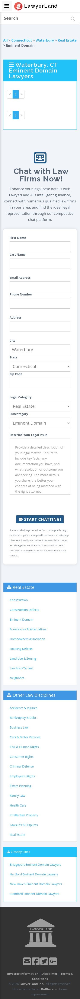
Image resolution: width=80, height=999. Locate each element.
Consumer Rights (21, 757)
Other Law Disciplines (34, 695)
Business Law (19, 727)
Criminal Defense (22, 766)
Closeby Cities (20, 852)
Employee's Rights (22, 776)
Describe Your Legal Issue (28, 435)
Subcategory (19, 414)
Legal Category (21, 397)
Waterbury (45, 40)
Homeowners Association (27, 639)
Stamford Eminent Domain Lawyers (34, 894)
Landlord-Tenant (21, 668)
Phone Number (21, 294)
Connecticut (21, 40)
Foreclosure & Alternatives (28, 629)
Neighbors (17, 678)
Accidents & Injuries (23, 708)
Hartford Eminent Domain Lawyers (34, 874)
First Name (18, 238)
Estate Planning (20, 786)
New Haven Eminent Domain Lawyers (36, 884)
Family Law (17, 796)
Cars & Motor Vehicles (25, 737)
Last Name (18, 254)
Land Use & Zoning (23, 658)
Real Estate (67, 40)
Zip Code (16, 374)
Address (16, 317)
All (5, 40)
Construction (19, 600)
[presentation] (42, 505)
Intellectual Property (24, 815)
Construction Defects (24, 610)
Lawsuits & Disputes (24, 825)
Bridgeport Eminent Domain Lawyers (35, 864)
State (13, 357)
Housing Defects (21, 649)
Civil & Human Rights (24, 747)
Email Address (20, 278)
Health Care (18, 805)
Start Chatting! (40, 519)
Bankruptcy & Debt (23, 718)
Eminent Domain (21, 619)
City (12, 341)
